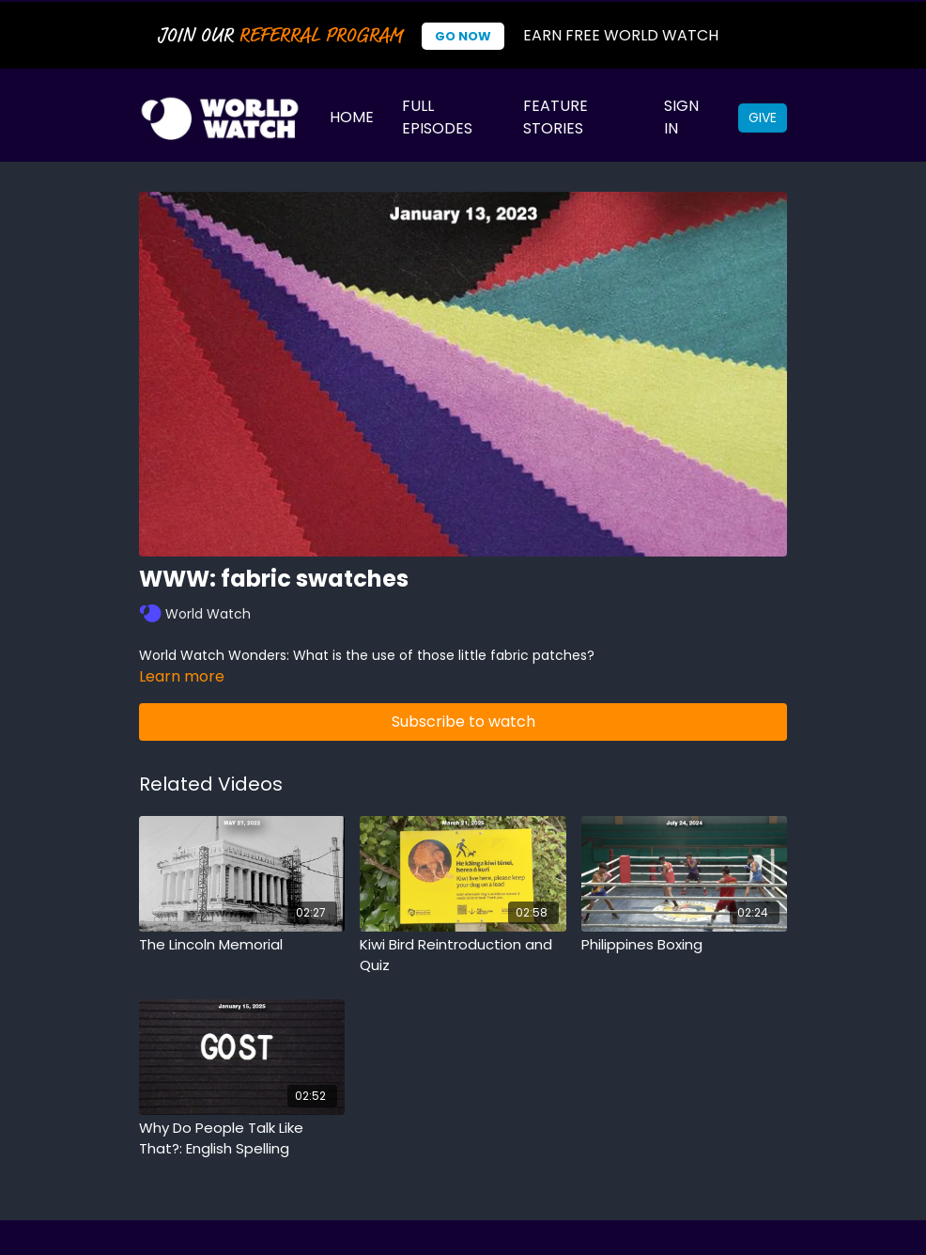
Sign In (681, 117)
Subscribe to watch (463, 721)
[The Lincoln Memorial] (242, 945)
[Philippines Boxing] (684, 945)
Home (352, 117)
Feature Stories (555, 117)
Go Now (463, 36)
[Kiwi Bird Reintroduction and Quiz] (462, 955)
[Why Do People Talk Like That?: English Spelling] (242, 1139)
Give (763, 117)
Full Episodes (437, 117)
